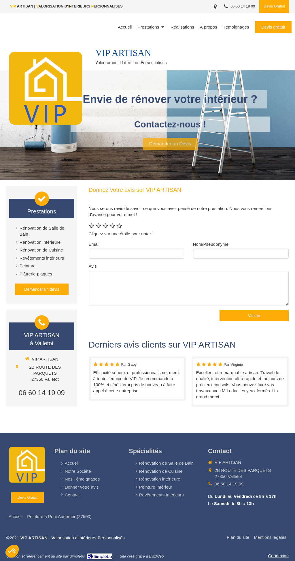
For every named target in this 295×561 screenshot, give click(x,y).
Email (94, 244)
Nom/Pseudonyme (210, 244)
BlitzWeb (156, 556)
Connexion (278, 555)
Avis (93, 266)
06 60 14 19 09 (42, 393)
